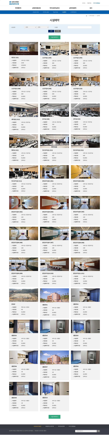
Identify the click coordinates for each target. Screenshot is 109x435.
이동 (98, 431)
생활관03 (14, 336)
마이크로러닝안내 (54, 8)
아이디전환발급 (96, 3)
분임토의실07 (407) (47, 243)
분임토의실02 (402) (78, 181)
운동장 (13, 304)
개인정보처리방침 (37, 426)
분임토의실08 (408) (78, 243)
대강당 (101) (15, 58)
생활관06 (14, 367)
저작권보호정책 (61, 426)
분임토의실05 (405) (78, 212)
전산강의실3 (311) (16, 181)
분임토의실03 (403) (16, 212)
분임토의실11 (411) (78, 274)
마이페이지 (18, 8)
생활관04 (44, 336)
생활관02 (75, 304)
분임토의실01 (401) (47, 181)
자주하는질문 (46, 12)
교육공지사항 (36, 12)
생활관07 (44, 367)
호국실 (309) (45, 119)
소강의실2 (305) (77, 58)
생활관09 (14, 398)
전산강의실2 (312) (78, 150)
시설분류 (13, 27)
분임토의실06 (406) (16, 243)
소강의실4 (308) (46, 89)
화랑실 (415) (15, 150)
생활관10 (44, 398)
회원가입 (89, 3)
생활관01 (44, 305)
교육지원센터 (72, 8)
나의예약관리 (73, 12)
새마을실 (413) (15, 120)
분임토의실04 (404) (47, 212)
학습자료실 (55, 12)
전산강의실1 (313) (47, 150)
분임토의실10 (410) (47, 274)
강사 (91, 8)
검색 (51, 31)
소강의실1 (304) (46, 58)
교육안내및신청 (36, 8)
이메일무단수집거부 (49, 426)
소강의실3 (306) (16, 89)
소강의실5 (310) (77, 89)
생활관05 (75, 336)
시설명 (56, 27)
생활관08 (75, 367)
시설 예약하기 (54, 37)
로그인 (83, 3)
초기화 (57, 31)
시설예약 (64, 12)
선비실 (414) (76, 119)
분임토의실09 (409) (16, 274)
